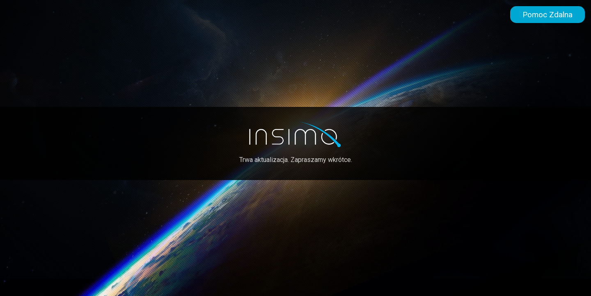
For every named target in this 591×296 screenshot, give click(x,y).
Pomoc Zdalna (547, 14)
